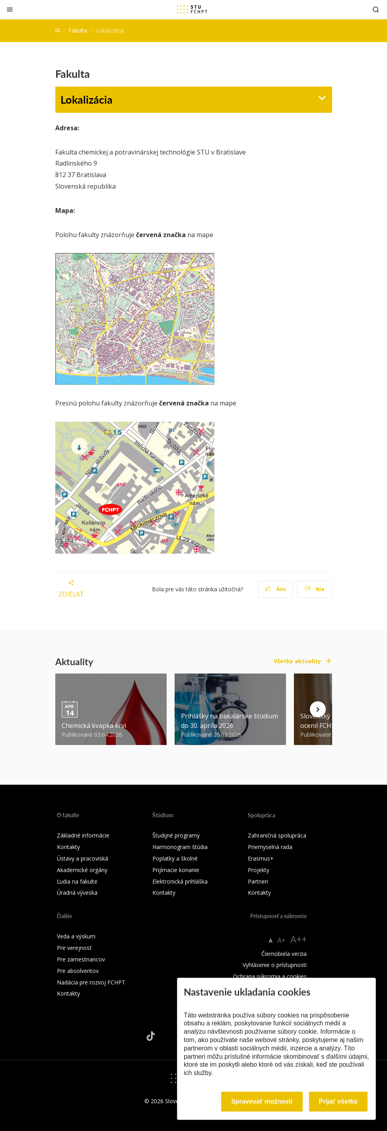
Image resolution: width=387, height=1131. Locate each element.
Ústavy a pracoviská (82, 858)
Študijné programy (176, 835)
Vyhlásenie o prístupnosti (275, 965)
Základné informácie (83, 835)
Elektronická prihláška (180, 881)
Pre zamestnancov (81, 959)
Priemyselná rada (270, 847)
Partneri (258, 881)
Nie (314, 589)
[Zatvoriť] (9, 9)
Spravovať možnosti (261, 1101)
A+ (281, 940)
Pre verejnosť (74, 948)
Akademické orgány (82, 870)
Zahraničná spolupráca (277, 835)
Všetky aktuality (297, 661)
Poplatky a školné (175, 858)
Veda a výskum (76, 936)
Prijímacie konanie (175, 870)
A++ (298, 939)
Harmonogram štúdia (180, 847)
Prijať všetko (338, 1101)
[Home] (57, 30)
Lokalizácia (86, 99)
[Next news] (318, 709)
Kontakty (68, 847)
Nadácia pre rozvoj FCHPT (91, 982)
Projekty (258, 870)
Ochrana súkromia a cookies (270, 976)
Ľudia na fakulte (77, 881)
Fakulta (77, 30)
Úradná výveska (77, 892)
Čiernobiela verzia (284, 953)
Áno (275, 589)
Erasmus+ (261, 858)
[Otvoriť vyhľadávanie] (376, 9)
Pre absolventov (78, 971)
